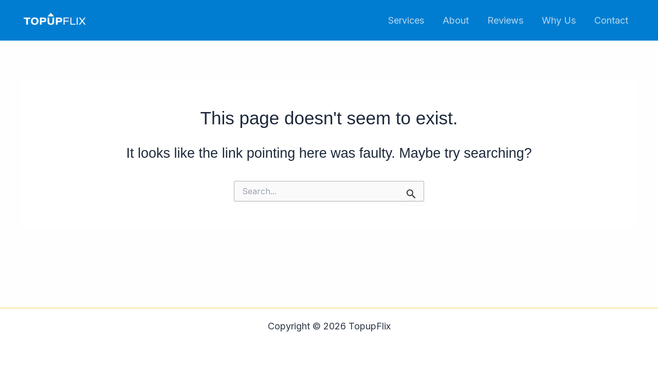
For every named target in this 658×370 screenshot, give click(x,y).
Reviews (505, 20)
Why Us (559, 20)
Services (406, 20)
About (456, 20)
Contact (611, 20)
